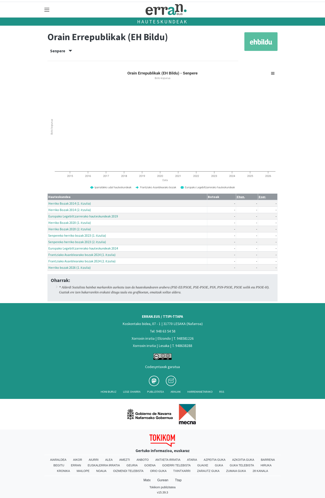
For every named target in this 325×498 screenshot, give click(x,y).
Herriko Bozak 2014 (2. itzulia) (69, 210)
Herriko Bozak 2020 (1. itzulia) (69, 223)
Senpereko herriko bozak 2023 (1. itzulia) (77, 235)
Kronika (63, 471)
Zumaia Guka (236, 471)
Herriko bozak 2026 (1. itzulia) (69, 267)
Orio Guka (158, 471)
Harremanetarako (200, 392)
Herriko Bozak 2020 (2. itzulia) (69, 229)
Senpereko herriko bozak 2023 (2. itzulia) (77, 242)
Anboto (143, 459)
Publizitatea (155, 392)
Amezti (124, 459)
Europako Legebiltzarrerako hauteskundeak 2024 (83, 248)
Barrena (268, 459)
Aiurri (93, 459)
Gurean (162, 480)
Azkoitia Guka (243, 459)
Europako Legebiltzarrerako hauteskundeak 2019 (83, 216)
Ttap (178, 480)
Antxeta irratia (168, 459)
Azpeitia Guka (215, 459)
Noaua (101, 471)
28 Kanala (260, 471)
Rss (221, 392)
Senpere (61, 50)
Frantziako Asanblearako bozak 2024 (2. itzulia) (81, 261)
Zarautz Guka (208, 471)
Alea (109, 459)
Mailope (83, 471)
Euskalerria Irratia (104, 465)
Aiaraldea (58, 459)
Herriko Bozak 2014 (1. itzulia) (69, 203)
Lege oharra (132, 392)
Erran (76, 465)
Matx (147, 480)
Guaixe (202, 465)
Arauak (176, 392)
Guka (219, 465)
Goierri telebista (176, 465)
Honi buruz (108, 392)
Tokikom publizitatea (162, 487)
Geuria (132, 465)
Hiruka (266, 465)
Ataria (192, 459)
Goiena (149, 465)
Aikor (77, 459)
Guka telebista (242, 465)
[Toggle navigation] (46, 9)
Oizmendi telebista (128, 471)
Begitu (58, 465)
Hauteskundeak (162, 21)
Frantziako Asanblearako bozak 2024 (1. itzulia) (81, 255)
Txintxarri (181, 471)
